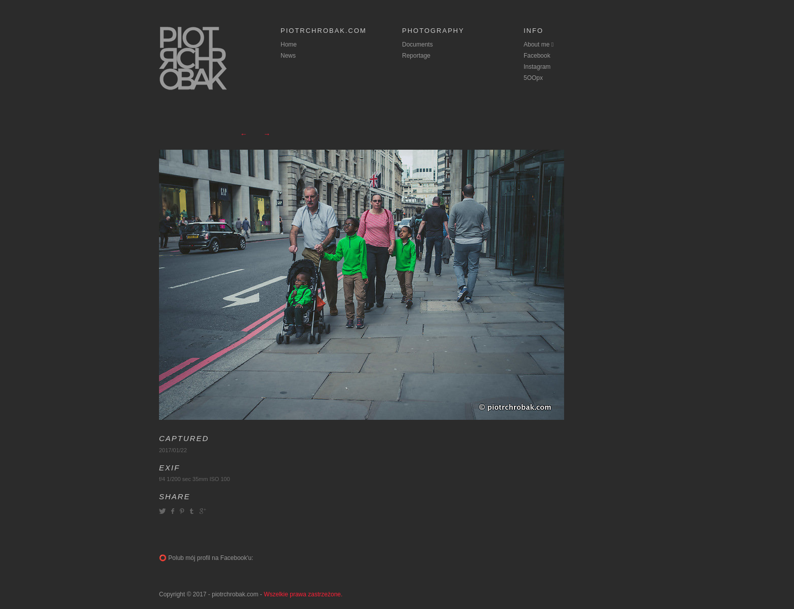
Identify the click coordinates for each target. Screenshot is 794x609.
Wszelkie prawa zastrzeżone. (303, 594)
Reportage (416, 55)
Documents (417, 44)
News (288, 55)
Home (289, 44)
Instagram (537, 66)
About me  (538, 44)
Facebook (537, 55)
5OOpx (533, 77)
